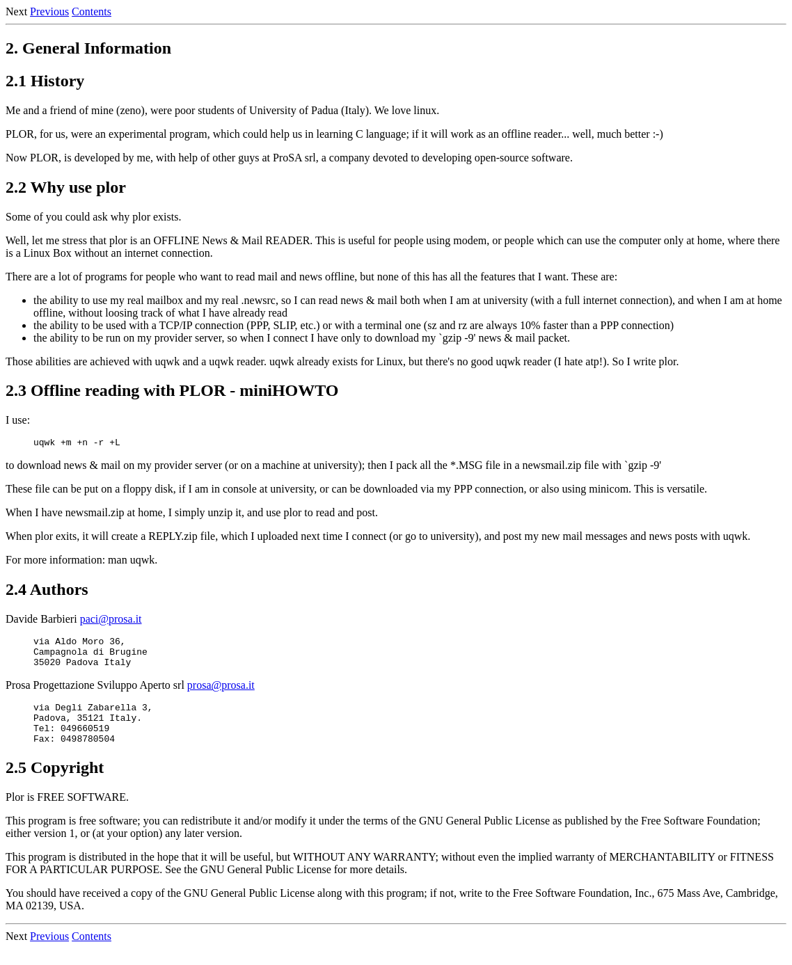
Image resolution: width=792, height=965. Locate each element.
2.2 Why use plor (66, 187)
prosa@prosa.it (221, 693)
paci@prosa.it (111, 621)
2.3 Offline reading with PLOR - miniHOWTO (172, 390)
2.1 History (45, 81)
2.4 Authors (47, 591)
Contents (91, 11)
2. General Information (88, 48)
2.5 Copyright (55, 784)
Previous (49, 11)
